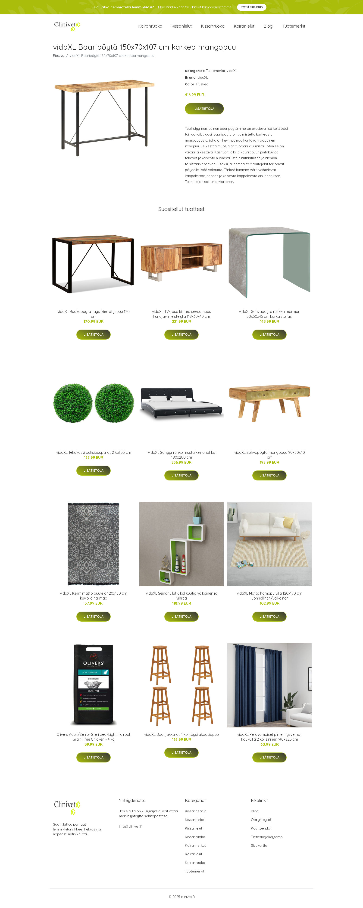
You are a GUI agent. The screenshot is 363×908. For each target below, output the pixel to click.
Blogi (268, 27)
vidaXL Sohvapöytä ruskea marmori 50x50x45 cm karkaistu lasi (269, 317)
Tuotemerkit (293, 27)
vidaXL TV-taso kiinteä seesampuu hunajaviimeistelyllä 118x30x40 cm (181, 317)
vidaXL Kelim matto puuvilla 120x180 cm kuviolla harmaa (93, 599)
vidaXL (232, 74)
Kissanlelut (182, 27)
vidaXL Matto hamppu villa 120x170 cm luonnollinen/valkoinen (269, 599)
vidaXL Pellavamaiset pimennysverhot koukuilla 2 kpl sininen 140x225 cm (269, 740)
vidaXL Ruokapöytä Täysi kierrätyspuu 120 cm (93, 317)
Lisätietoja (204, 112)
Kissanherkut (195, 814)
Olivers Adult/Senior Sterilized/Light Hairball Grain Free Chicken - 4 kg (93, 740)
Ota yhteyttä (261, 823)
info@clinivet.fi (130, 829)
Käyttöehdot (261, 831)
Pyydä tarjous (252, 7)
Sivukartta (259, 848)
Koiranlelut (244, 27)
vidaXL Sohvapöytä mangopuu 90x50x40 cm (269, 458)
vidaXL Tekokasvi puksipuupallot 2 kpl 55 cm (93, 455)
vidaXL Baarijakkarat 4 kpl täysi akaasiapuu (181, 737)
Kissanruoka (213, 27)
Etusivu (58, 59)
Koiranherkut (195, 848)
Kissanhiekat (195, 823)
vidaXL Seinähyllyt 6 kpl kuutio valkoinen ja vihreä (181, 599)
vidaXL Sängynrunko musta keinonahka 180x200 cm (181, 458)
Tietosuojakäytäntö (267, 840)
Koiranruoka (150, 27)
